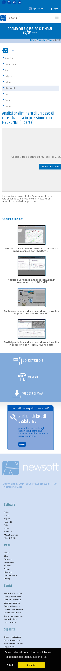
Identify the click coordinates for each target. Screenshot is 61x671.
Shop (6, 556)
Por (6, 94)
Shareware (9, 562)
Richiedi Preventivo (12, 600)
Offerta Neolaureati (12, 613)
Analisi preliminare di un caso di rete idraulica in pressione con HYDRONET (32, 312)
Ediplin (8, 76)
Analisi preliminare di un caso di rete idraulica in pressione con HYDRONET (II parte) (32, 343)
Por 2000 (8, 522)
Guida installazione (12, 637)
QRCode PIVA (10, 622)
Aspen (8, 70)
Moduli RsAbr (10, 538)
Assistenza (10, 58)
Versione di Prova (32, 393)
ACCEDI (22, 445)
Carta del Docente (12, 606)
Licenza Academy (12, 603)
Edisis (8, 82)
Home (32, 40)
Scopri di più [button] (40, 656)
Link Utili (8, 572)
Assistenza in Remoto (13, 643)
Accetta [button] (31, 665)
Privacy (7, 579)
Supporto (41, 40)
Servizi (7, 553)
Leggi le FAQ (9, 647)
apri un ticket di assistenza (32, 419)
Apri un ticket (36, 9)
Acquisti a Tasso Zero (13, 593)
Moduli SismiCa (11, 535)
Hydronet (10, 88)
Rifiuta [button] (10, 665)
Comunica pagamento (13, 616)
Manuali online (10, 575)
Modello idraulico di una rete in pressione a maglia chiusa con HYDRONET (31, 249)
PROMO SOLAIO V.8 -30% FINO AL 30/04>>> (30, 31)
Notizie (7, 569)
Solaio (8, 100)
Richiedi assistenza (12, 640)
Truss (8, 106)
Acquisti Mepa (10, 619)
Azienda (7, 566)
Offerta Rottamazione (13, 609)
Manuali (33, 377)
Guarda (58, 40)
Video (50, 40)
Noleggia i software (12, 596)
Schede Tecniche (33, 360)
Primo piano (11, 64)
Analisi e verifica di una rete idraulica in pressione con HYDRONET (31, 281)
